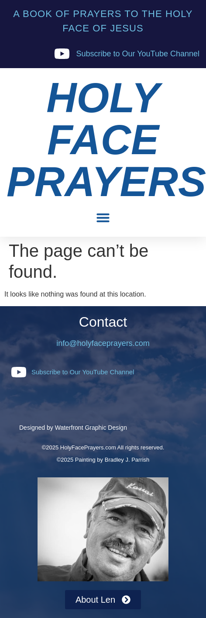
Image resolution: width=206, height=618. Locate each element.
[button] (103, 217)
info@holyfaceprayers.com (102, 343)
